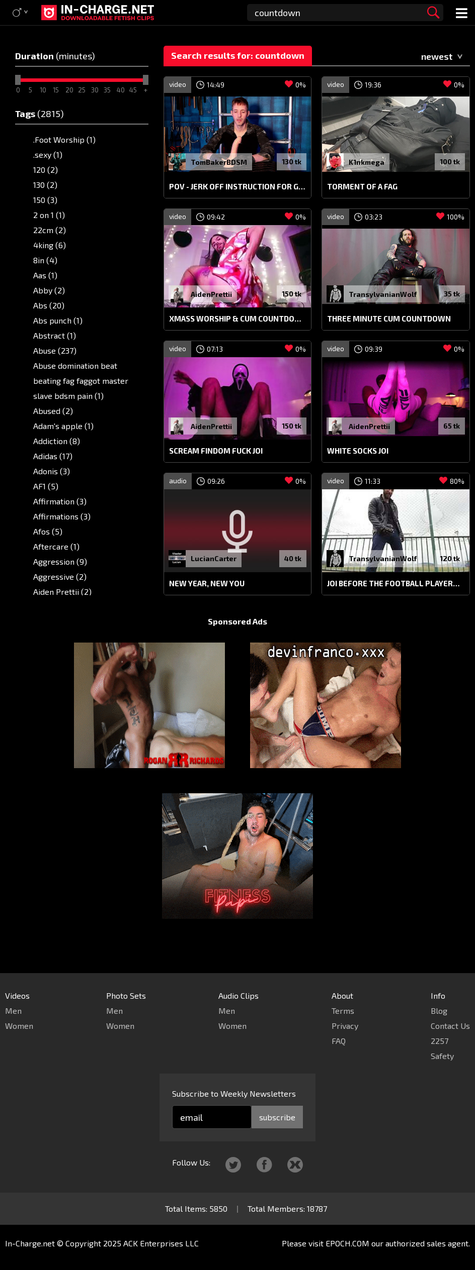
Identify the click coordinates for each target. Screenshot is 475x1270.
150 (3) (45, 199)
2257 (439, 1040)
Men (13, 1010)
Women (19, 1025)
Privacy (345, 1025)
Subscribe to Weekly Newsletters (234, 1093)
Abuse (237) (54, 350)
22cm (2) (49, 230)
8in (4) (45, 260)
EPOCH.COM (347, 1243)
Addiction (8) (56, 441)
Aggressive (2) (60, 576)
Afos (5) (47, 531)
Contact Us (450, 1025)
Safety (442, 1056)
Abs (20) (48, 305)
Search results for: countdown (237, 55)
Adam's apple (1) (63, 426)
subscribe (277, 1117)
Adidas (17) (52, 456)
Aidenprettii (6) (61, 606)
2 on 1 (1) (49, 215)
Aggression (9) (60, 561)
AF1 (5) (45, 486)
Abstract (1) (54, 335)
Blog (439, 1010)
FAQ (339, 1040)
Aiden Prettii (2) (62, 591)
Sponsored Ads (237, 640)
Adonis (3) (51, 471)
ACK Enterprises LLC (161, 1243)
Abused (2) (53, 410)
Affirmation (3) (60, 501)
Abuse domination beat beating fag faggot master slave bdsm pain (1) (80, 380)
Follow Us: (191, 1162)
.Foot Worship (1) (64, 139)
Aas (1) (45, 275)
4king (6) (49, 245)
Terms (343, 1010)
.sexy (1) (47, 154)
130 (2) (45, 184)
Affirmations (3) (62, 516)
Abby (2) (49, 290)
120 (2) (45, 169)
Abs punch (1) (58, 320)
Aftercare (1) (56, 546)
